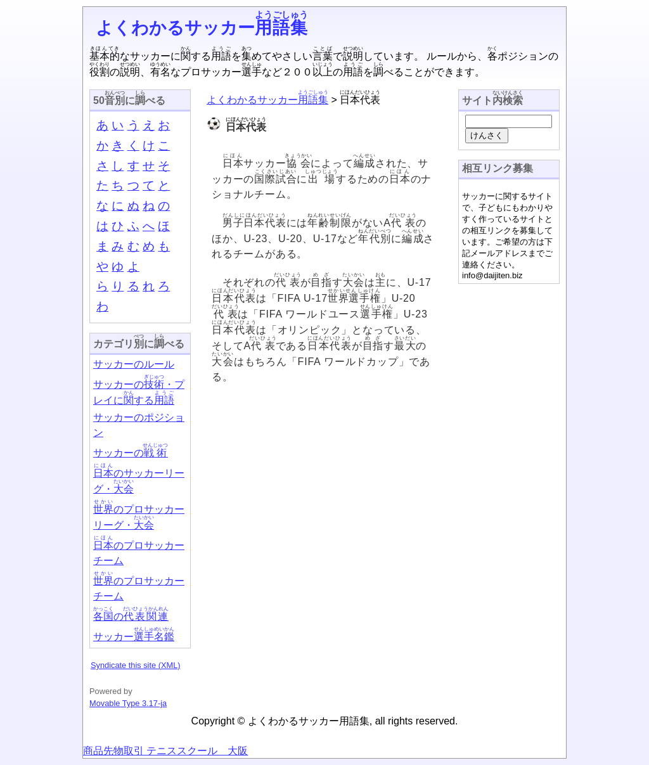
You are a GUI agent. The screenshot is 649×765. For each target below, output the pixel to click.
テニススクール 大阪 (196, 750)
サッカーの (130, 452)
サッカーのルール (133, 364)
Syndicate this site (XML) (136, 665)
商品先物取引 (113, 750)
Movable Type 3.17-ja (128, 703)
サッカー (133, 636)
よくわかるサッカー (202, 27)
